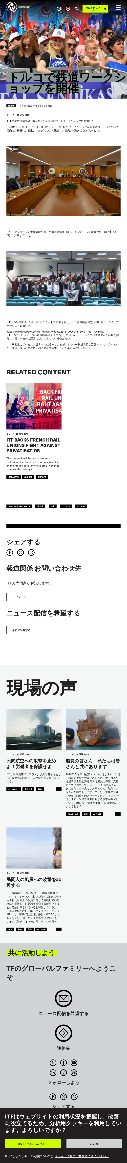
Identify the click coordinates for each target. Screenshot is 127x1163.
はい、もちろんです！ (33, 1144)
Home (11, 105)
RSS (74, 1072)
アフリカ (66, 506)
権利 (40, 789)
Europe (42, 476)
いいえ (94, 1144)
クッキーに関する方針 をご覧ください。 (82, 1156)
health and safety (19, 506)
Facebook (63, 1062)
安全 (30, 929)
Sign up (63, 1000)
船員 (86, 814)
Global (28, 476)
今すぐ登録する (21, 630)
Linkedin (53, 1072)
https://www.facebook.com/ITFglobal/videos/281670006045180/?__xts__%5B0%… (55, 331)
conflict (13, 789)
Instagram (63, 1072)
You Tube (74, 1062)
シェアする (23, 541)
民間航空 (28, 789)
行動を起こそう (92, 9)
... (59, 789)
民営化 (40, 506)
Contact (63, 1035)
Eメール (21, 597)
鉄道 (53, 506)
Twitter (53, 1062)
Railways (13, 476)
